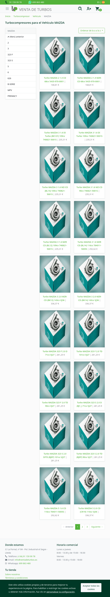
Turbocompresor (21, 16)
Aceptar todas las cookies (91, 587)
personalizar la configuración (61, 591)
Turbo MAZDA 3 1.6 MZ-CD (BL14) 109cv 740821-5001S (55, 191)
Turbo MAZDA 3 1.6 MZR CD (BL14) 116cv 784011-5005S (89, 245)
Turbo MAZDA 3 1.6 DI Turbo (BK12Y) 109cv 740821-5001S (54, 136)
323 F (10, 54)
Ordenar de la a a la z (90, 30)
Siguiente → (97, 526)
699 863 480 (36, 2)
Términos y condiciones (16, 577)
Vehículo (37, 16)
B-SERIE (11, 84)
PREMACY (12, 96)
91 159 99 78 (13, 2)
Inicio (7, 16)
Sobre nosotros (12, 574)
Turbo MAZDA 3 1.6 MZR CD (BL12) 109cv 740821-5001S (55, 245)
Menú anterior (16, 36)
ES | (101, 2)
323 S (10, 60)
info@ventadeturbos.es (26, 559)
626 (9, 78)
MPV (10, 90)
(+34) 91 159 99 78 (26, 556)
